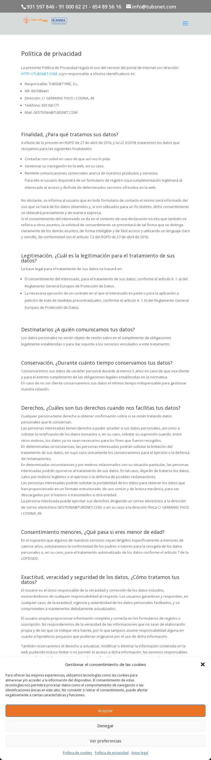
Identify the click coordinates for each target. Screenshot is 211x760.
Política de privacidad (112, 752)
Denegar (105, 725)
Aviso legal (139, 752)
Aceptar (105, 710)
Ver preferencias (105, 741)
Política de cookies (77, 752)
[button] (203, 664)
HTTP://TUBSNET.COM (39, 73)
